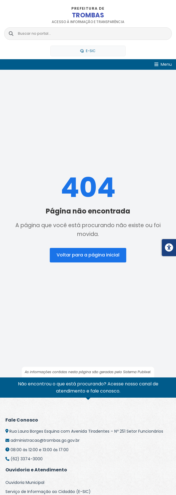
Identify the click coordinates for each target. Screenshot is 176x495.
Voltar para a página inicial (88, 255)
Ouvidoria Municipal (24, 482)
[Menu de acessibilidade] (169, 247)
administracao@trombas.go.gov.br (45, 440)
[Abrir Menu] (163, 64)
